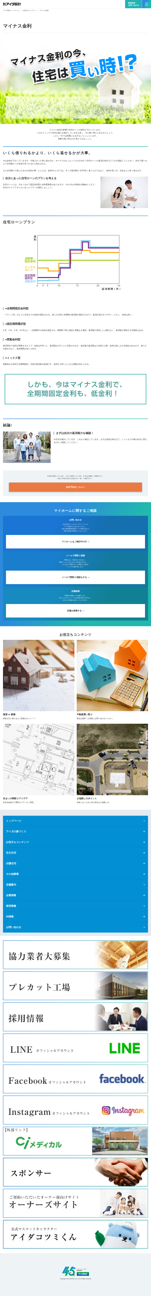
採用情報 (11, 906)
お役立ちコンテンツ (29, 10)
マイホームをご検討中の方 (74, 541)
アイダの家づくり (16, 831)
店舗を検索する (74, 610)
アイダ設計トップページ (11, 10)
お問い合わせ (13, 927)
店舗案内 (11, 884)
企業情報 (11, 895)
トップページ (13, 820)
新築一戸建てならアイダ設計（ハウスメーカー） (12, 4)
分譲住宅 (11, 863)
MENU (145, 3)
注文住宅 (11, 852)
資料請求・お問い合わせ (133, 4)
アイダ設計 (75, 1271)
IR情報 (10, 916)
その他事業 (12, 874)
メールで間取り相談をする (74, 577)
